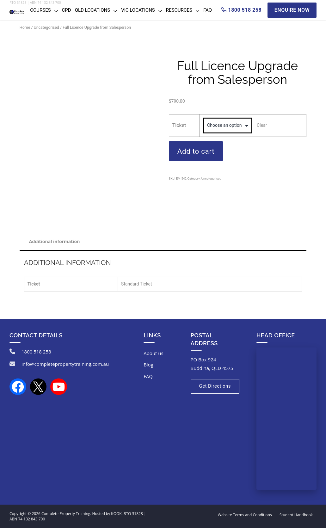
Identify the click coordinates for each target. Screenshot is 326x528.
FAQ (207, 10)
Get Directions (215, 386)
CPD (66, 10)
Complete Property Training (65, 513)
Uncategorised (46, 27)
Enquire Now (292, 10)
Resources (179, 10)
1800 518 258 (36, 351)
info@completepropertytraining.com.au (65, 364)
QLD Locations (92, 10)
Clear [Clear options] (262, 125)
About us (153, 353)
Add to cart (196, 151)
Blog (148, 364)
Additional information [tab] (54, 241)
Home (25, 27)
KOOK (116, 513)
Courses (40, 10)
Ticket (179, 125)
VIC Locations (138, 10)
